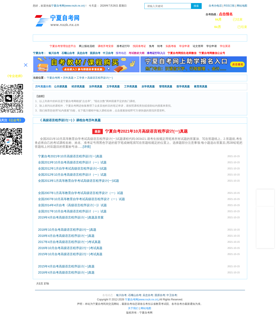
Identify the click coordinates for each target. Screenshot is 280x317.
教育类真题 (200, 86)
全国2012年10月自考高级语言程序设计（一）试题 (72, 174)
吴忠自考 (82, 53)
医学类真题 (183, 86)
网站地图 (242, 5)
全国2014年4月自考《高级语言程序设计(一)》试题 (72, 205)
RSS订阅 (229, 5)
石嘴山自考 (68, 53)
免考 (151, 46)
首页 (39, 37)
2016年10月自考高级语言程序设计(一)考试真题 (70, 248)
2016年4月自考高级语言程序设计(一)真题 (66, 272)
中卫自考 (108, 53)
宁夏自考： (39, 53)
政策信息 (55, 37)
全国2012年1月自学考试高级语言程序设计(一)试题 (72, 168)
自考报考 (74, 37)
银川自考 (54, 53)
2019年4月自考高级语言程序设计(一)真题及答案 (71, 217)
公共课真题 (60, 86)
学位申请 (211, 46)
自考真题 (168, 37)
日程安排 (92, 37)
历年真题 (68, 77)
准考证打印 (123, 46)
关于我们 (133, 308)
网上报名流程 (87, 46)
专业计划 (130, 37)
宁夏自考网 (53, 77)
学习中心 (205, 37)
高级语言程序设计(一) (100, 77)
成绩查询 (111, 37)
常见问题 (186, 37)
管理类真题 (165, 86)
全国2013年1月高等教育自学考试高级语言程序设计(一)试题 (78, 180)
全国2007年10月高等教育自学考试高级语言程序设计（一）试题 (81, 199)
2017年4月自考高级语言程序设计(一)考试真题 (69, 242)
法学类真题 (95, 86)
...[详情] (85, 146)
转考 (160, 46)
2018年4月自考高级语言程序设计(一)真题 (66, 235)
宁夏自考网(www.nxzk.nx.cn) (68, 5)
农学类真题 (148, 86)
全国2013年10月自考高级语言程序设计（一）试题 (72, 162)
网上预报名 (225, 37)
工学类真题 (130, 86)
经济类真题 (78, 86)
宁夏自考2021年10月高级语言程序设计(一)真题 (146, 131)
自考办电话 (215, 5)
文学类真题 (113, 86)
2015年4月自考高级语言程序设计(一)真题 (66, 266)
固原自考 (95, 53)
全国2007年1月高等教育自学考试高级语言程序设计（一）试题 (80, 193)
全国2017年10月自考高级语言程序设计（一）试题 (72, 211)
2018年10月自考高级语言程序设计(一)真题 (67, 229)
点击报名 (226, 14)
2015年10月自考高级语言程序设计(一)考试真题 (70, 254)
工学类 (80, 77)
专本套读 (149, 37)
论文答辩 (198, 46)
